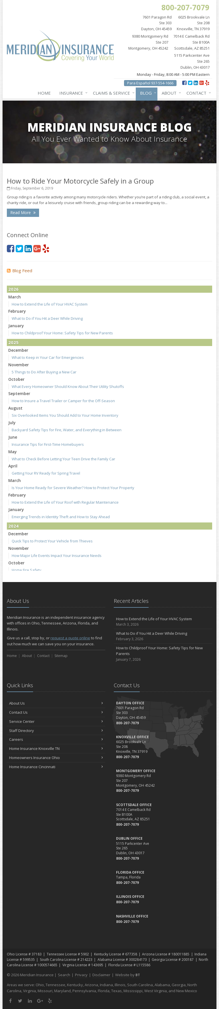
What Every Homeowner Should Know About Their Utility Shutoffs (68, 386)
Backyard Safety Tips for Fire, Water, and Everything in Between (66, 429)
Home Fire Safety (26, 570)
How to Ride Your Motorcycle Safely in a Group (80, 181)
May (12, 451)
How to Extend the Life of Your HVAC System (50, 304)
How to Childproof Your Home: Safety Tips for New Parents (62, 332)
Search (64, 974)
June (12, 437)
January (16, 325)
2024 (13, 526)
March (14, 297)
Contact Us (56, 712)
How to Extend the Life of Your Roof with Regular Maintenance (65, 502)
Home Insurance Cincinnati (56, 766)
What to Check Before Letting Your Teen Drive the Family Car (63, 458)
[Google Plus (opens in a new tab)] (201, 82)
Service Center (56, 721)
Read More (23, 212)
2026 (13, 289)
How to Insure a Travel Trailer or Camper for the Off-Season (63, 400)
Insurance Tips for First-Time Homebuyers (48, 444)
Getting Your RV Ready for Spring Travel (46, 473)
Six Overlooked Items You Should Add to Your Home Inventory (65, 415)
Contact (197, 93)
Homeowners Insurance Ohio (56, 757)
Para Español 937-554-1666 (150, 83)
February (17, 311)
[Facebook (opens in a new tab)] (184, 82)
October (16, 379)
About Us (56, 703)
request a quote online (70, 637)
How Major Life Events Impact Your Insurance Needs (57, 555)
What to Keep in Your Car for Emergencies (48, 357)
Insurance (72, 93)
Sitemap (61, 655)
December (18, 350)
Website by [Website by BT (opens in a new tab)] (127, 974)
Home (44, 93)
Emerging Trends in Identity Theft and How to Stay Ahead (61, 516)
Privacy (81, 974)
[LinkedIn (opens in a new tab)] (196, 82)
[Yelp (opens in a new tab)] (207, 82)
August (15, 408)
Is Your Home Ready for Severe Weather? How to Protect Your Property (73, 487)
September (19, 393)
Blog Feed (19, 270)
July (12, 422)
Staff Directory (56, 730)
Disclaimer (101, 974)
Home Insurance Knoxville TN (56, 748)
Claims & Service (112, 93)
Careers (56, 739)
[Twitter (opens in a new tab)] (190, 82)
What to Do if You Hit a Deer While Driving (47, 318)
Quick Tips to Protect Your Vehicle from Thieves (52, 541)
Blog (147, 93)
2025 (13, 342)
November (18, 364)
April (12, 466)
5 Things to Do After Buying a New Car (44, 372)
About (170, 93)
